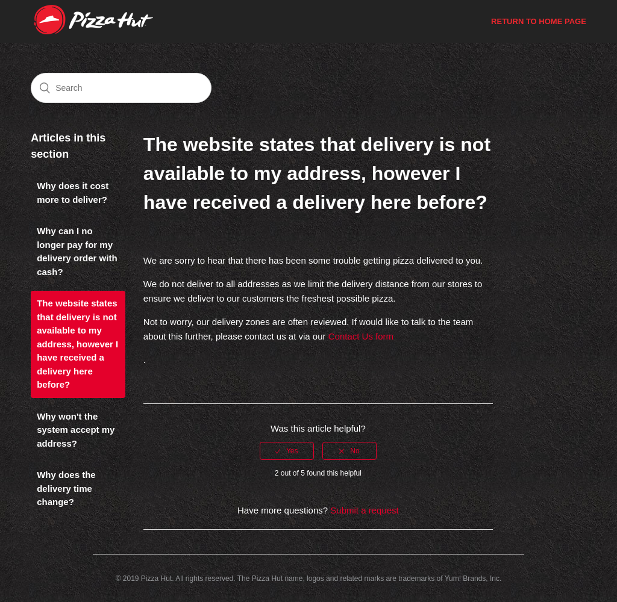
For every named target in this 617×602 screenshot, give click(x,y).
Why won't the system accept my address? (75, 430)
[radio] (287, 451)
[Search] (121, 88)
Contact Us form (360, 336)
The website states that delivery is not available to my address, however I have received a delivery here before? (77, 344)
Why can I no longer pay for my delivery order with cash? (77, 252)
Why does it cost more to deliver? (72, 193)
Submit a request (364, 510)
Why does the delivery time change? (66, 488)
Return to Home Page (538, 21)
